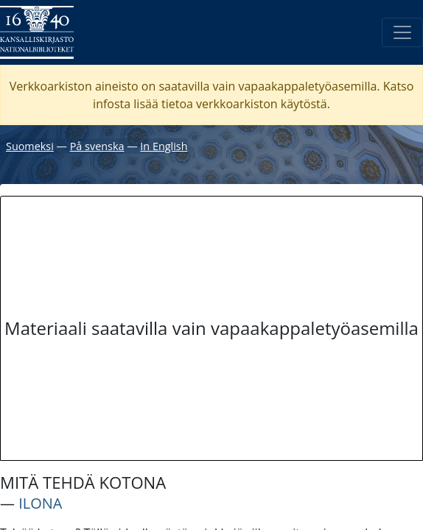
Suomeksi (30, 146)
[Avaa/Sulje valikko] (402, 32)
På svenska (97, 146)
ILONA (40, 503)
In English (163, 146)
